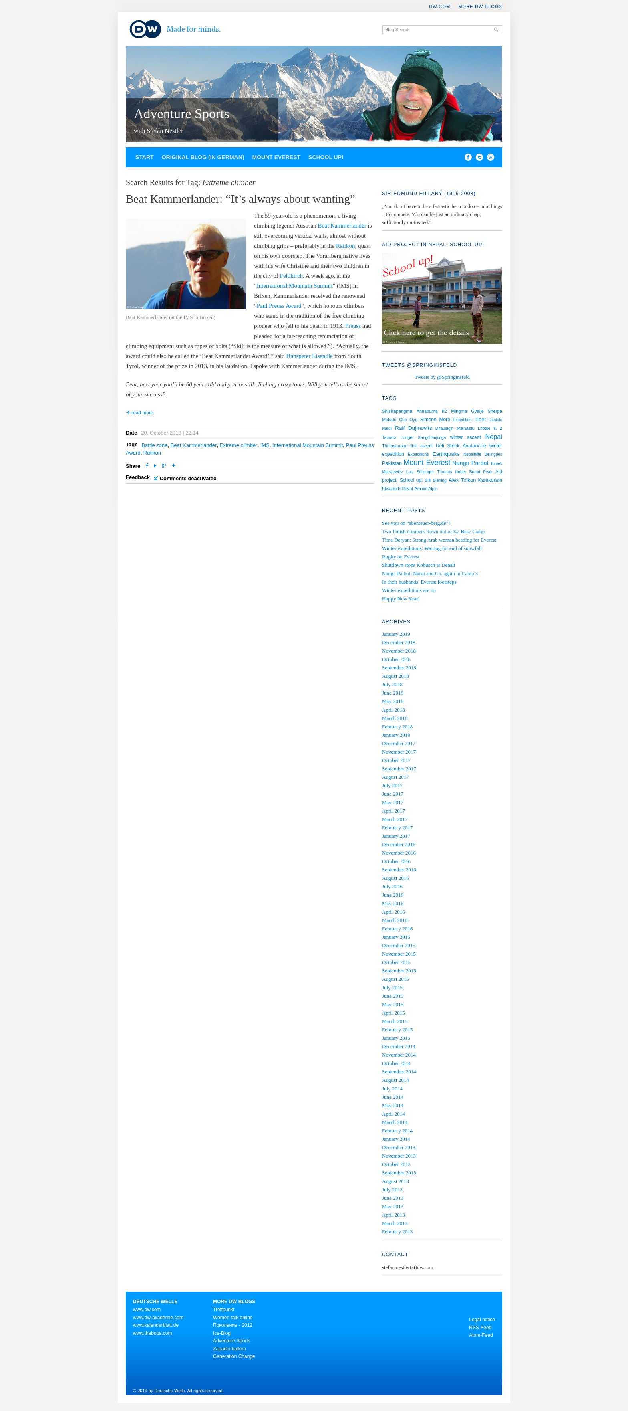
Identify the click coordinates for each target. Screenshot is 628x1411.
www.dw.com (147, 1309)
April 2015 (393, 1013)
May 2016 (392, 903)
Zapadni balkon (229, 1349)
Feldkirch (291, 276)
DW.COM (439, 6)
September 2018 (399, 668)
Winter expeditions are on (409, 590)
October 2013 (396, 1164)
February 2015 (397, 1030)
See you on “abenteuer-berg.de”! (416, 523)
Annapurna (427, 411)
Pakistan (392, 463)
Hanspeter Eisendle (309, 356)
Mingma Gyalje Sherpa (476, 411)
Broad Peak (480, 472)
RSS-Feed (480, 1327)
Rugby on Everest (400, 557)
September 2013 (399, 1173)
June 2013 (392, 1198)
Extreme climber (239, 445)
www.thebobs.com (152, 1333)
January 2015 (396, 1038)
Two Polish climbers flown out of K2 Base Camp (433, 531)
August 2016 (395, 878)
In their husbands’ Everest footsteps (419, 582)
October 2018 (396, 659)
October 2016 (396, 861)
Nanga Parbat (470, 463)
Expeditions (418, 454)
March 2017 (394, 819)
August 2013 (395, 1181)
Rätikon (345, 246)
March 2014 (394, 1122)
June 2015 (392, 996)
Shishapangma (397, 411)
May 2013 (392, 1206)
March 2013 (394, 1223)
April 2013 (393, 1215)
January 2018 (396, 735)
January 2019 (396, 634)
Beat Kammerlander (342, 225)
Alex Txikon (462, 480)
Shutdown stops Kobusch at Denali (418, 565)
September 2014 (399, 1072)
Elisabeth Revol (397, 488)
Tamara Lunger (398, 437)
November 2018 (399, 651)
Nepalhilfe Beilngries (482, 454)
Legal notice (482, 1319)
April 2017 (393, 811)
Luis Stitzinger (420, 472)
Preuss (353, 326)
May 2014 (392, 1105)
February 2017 (397, 828)
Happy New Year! (401, 599)
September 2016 (399, 870)
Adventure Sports (181, 113)
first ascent (421, 446)
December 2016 (398, 844)
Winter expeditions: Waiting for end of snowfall (432, 548)
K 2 (498, 428)
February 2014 (397, 1131)
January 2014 (396, 1139)
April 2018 (393, 710)
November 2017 (399, 752)
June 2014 (392, 1097)
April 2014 (393, 1114)
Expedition (462, 420)
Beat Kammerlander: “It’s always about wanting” (240, 198)
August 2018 (395, 676)
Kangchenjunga (432, 437)
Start (144, 157)
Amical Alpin (426, 488)
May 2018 (392, 701)
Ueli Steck (447, 446)
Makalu (389, 419)
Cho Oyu (408, 419)
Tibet (480, 419)
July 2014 (392, 1089)
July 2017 (392, 785)
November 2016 (399, 853)
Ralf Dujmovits (413, 428)
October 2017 (396, 760)
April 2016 (393, 912)
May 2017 (392, 802)
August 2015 (395, 979)
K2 (444, 411)
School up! (326, 157)
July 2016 (392, 886)
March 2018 (394, 718)
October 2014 (396, 1063)
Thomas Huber (451, 472)
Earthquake (446, 454)
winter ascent (465, 437)
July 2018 (392, 684)
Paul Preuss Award (279, 306)
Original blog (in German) (203, 157)
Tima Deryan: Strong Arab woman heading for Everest (439, 540)
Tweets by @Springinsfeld (442, 377)
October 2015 (396, 962)
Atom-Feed (481, 1335)
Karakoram (490, 480)
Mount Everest (276, 157)
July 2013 (392, 1190)
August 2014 (395, 1080)
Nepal (493, 436)
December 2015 (398, 945)
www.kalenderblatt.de (156, 1325)
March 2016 (394, 920)
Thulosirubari (395, 445)
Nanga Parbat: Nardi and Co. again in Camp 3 (430, 573)
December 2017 (398, 743)
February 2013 (397, 1232)
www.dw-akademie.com (158, 1317)
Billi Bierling (435, 480)
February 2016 (397, 929)
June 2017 (392, 794)
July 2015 (392, 987)
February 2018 (397, 727)
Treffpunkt (223, 1309)
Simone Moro (435, 419)
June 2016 (392, 895)
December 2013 (398, 1147)
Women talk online (233, 1317)
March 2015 (394, 1021)
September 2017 (399, 769)
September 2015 (399, 971)
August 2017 (395, 777)
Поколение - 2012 (232, 1325)
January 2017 (396, 836)
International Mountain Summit (295, 286)
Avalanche (474, 446)
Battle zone (154, 445)
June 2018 (392, 693)
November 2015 (399, 954)
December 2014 (398, 1046)
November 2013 (399, 1156)
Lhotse (484, 428)
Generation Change (234, 1356)
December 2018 (398, 642)
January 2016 (396, 937)
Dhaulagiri (444, 428)
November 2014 (399, 1055)
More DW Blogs (480, 6)
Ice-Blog (222, 1333)
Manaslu (466, 428)
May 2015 (392, 1004)
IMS (265, 445)
